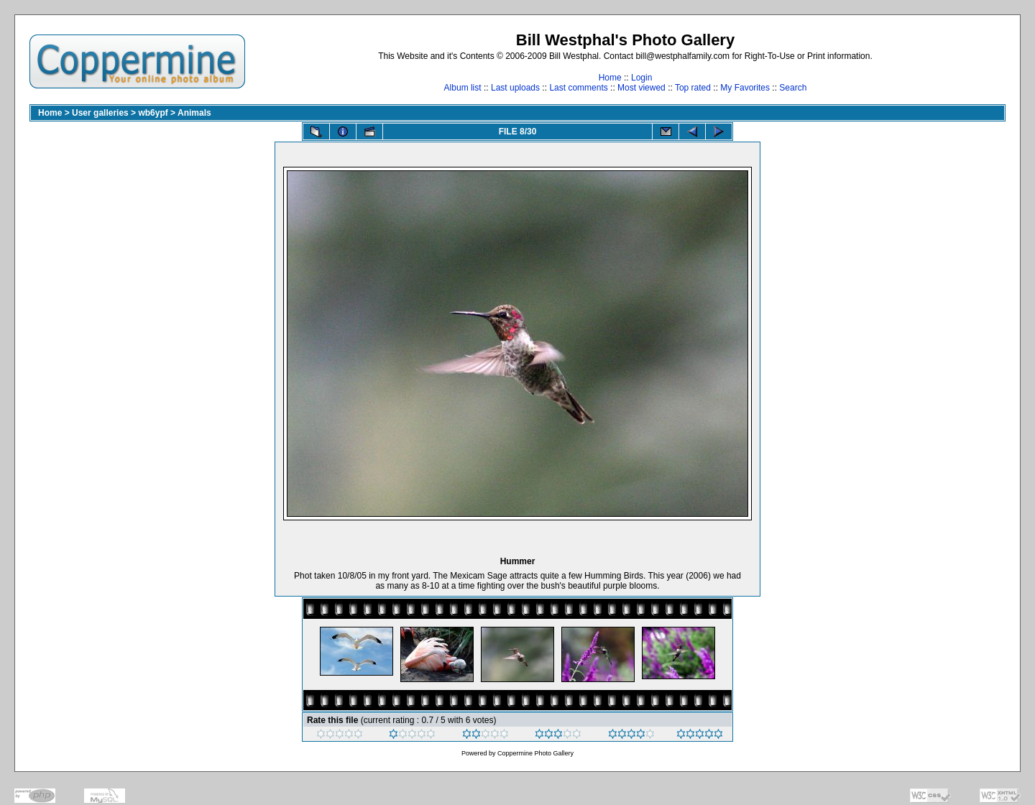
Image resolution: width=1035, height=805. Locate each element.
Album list (463, 88)
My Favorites (745, 88)
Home (610, 78)
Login (641, 78)
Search (792, 88)
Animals (194, 113)
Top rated (693, 88)
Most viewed (641, 88)
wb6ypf (152, 113)
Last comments (578, 88)
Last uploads (515, 88)
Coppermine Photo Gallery (535, 753)
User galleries (100, 113)
